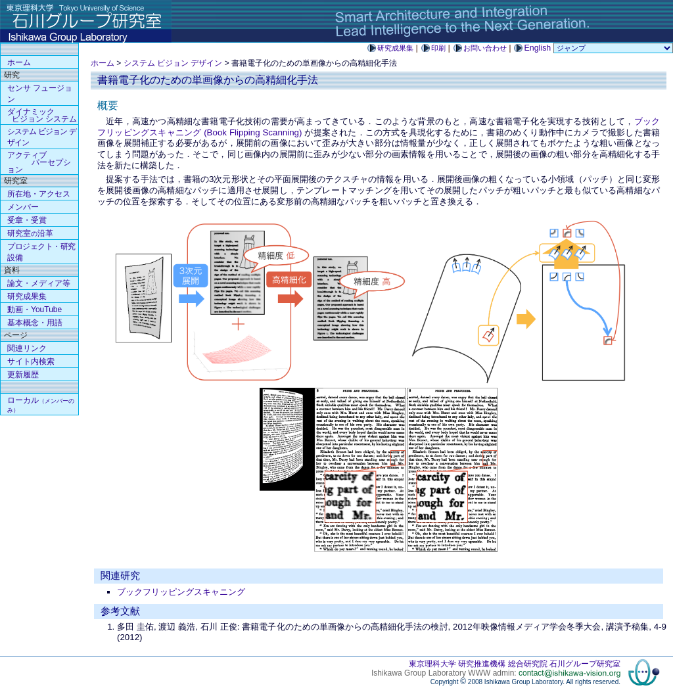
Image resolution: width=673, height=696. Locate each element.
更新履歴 (23, 374)
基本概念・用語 (34, 322)
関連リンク (27, 348)
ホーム (102, 63)
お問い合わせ (485, 48)
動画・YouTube (34, 309)
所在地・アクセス (38, 193)
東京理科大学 (432, 663)
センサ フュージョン (39, 93)
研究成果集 (395, 48)
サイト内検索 (31, 361)
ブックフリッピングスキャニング (181, 592)
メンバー (23, 207)
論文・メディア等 (38, 283)
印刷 (438, 48)
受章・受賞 (27, 220)
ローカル (40, 404)
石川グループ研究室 (584, 663)
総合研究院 (527, 663)
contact (569, 673)
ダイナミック (42, 115)
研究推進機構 (481, 663)
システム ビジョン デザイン (173, 63)
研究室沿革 (30, 233)
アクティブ (39, 162)
